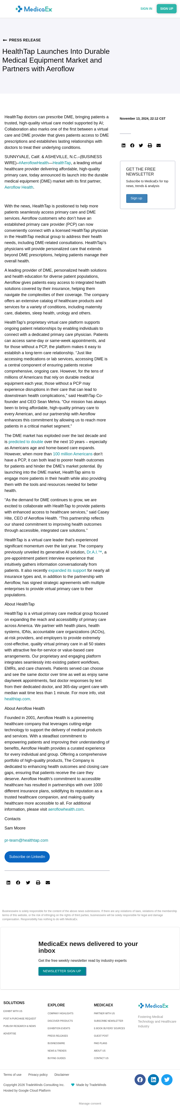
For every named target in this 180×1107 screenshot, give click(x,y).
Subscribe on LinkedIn (27, 857)
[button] (8, 882)
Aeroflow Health (19, 187)
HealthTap (62, 163)
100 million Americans (72, 454)
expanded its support (67, 570)
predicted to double (26, 441)
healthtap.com (17, 699)
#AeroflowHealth (34, 163)
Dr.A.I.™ (94, 552)
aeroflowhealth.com (65, 809)
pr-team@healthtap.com (26, 840)
